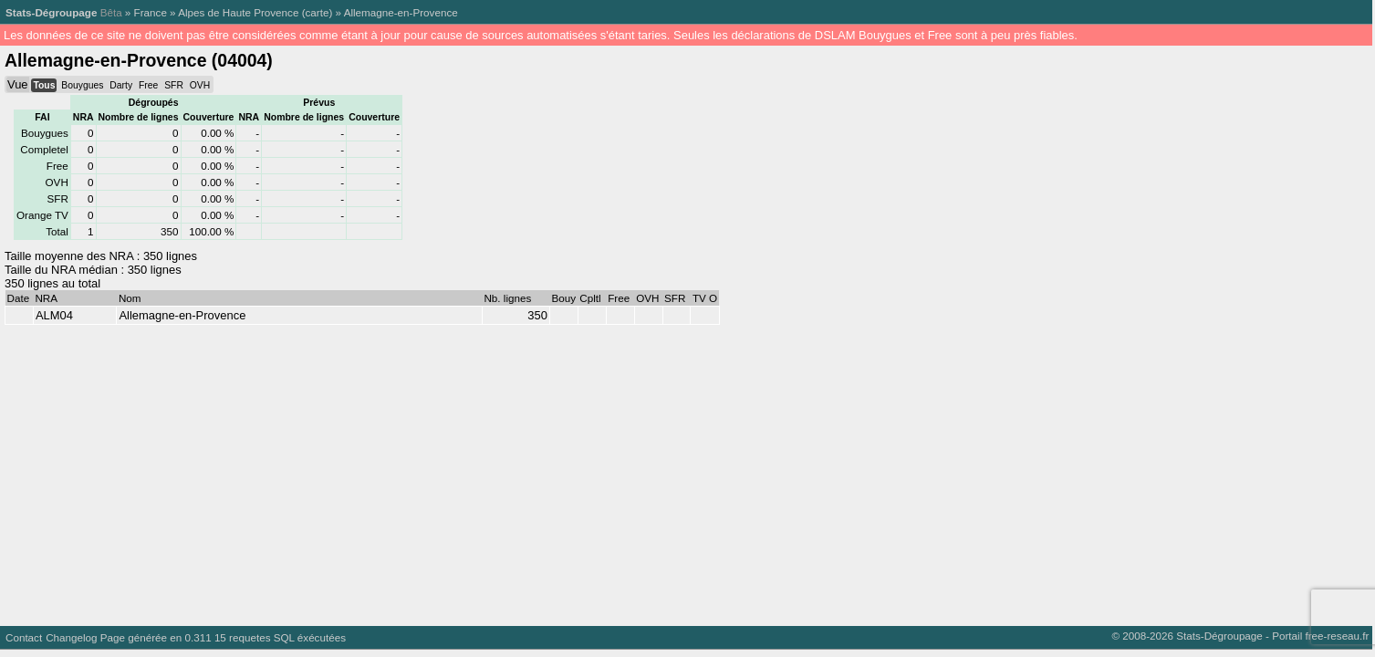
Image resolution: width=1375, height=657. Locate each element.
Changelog (71, 637)
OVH (200, 85)
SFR (173, 85)
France (150, 12)
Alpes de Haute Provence (238, 12)
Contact (23, 637)
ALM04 (54, 315)
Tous (44, 85)
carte (317, 12)
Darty (120, 85)
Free (148, 85)
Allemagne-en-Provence (401, 12)
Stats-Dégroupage (51, 12)
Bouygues (82, 85)
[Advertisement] (547, 471)
